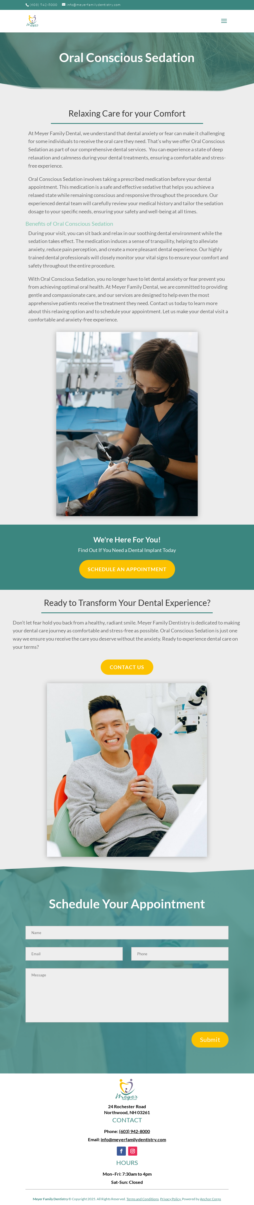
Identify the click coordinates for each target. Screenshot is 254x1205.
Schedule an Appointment (127, 569)
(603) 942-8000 (43, 5)
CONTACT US (127, 667)
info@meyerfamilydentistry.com (133, 1139)
